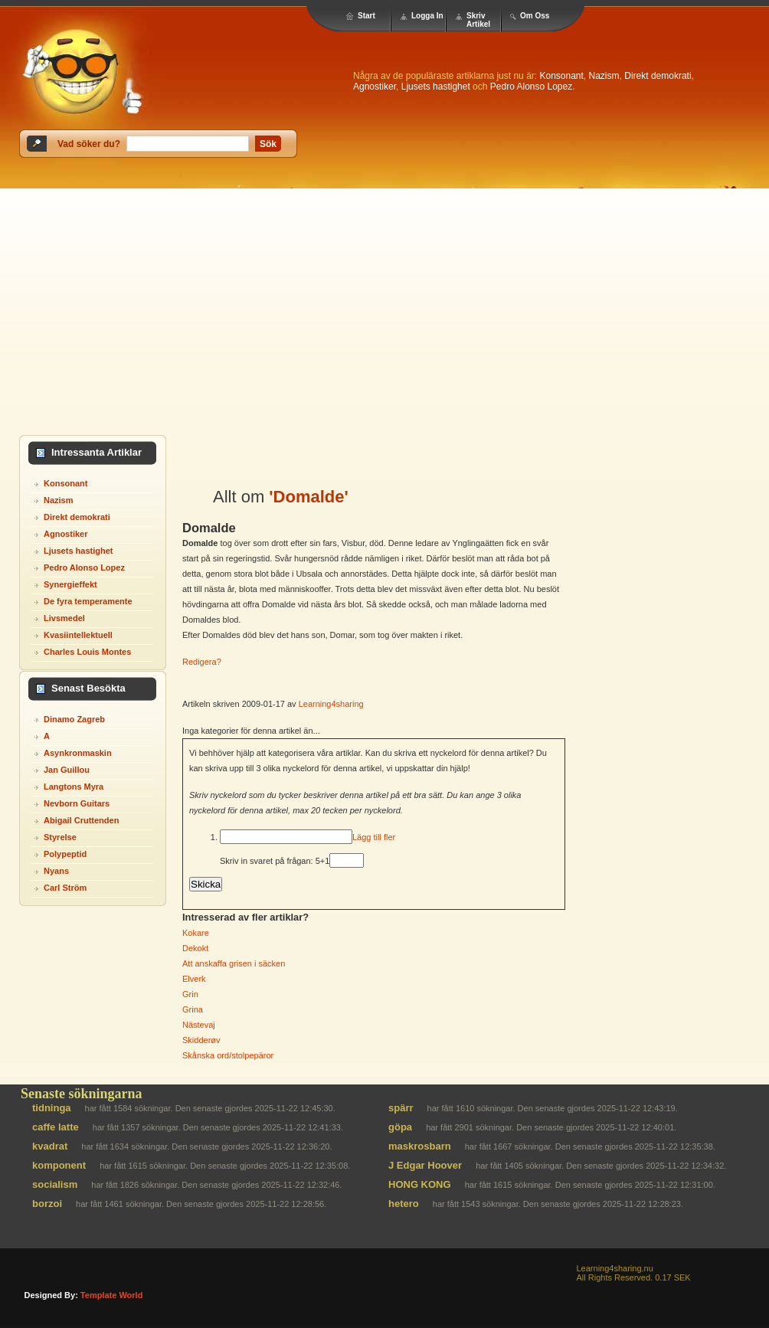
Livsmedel (64, 618)
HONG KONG (419, 1184)
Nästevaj (198, 1024)
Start (366, 15)
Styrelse (60, 837)
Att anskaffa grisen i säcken (233, 963)
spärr (401, 1108)
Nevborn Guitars (77, 803)
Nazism (604, 75)
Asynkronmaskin (78, 752)
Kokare (195, 932)
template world (111, 1295)
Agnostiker (374, 86)
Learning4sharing (331, 703)
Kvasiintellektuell (78, 634)
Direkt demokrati (657, 75)
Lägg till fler (373, 837)
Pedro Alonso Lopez (531, 86)
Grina (192, 1009)
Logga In (427, 15)
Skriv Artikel (478, 19)
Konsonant (561, 75)
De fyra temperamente (88, 601)
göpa (400, 1127)
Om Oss (534, 15)
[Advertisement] (384, 303)
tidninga (51, 1108)
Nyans (56, 870)
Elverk (194, 978)
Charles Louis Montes (87, 651)
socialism (54, 1184)
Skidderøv (201, 1040)
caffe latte (55, 1127)
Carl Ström (65, 887)
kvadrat (49, 1146)
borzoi (47, 1203)
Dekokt (195, 948)
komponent (59, 1165)
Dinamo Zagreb (74, 719)
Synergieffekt (70, 584)
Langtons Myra (73, 786)
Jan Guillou (67, 769)
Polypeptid (65, 854)
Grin (190, 994)
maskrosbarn (419, 1146)
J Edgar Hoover (425, 1165)
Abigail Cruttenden (81, 820)
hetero (403, 1203)
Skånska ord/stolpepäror (227, 1055)
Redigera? (201, 661)
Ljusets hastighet (435, 86)
